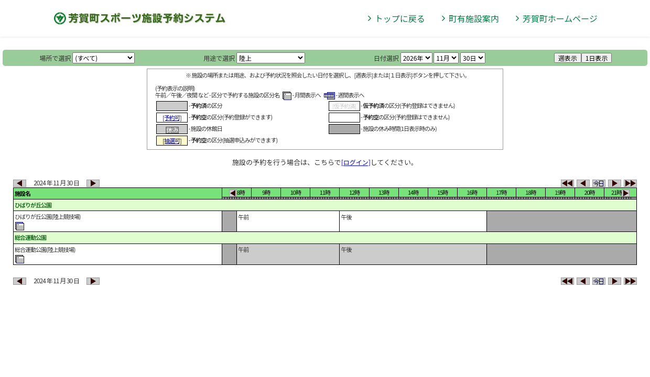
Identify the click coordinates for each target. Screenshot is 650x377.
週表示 (567, 57)
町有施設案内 (474, 18)
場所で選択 (55, 57)
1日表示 (597, 57)
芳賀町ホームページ (560, 18)
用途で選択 (219, 57)
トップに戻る (400, 18)
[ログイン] (356, 162)
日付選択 (386, 57)
